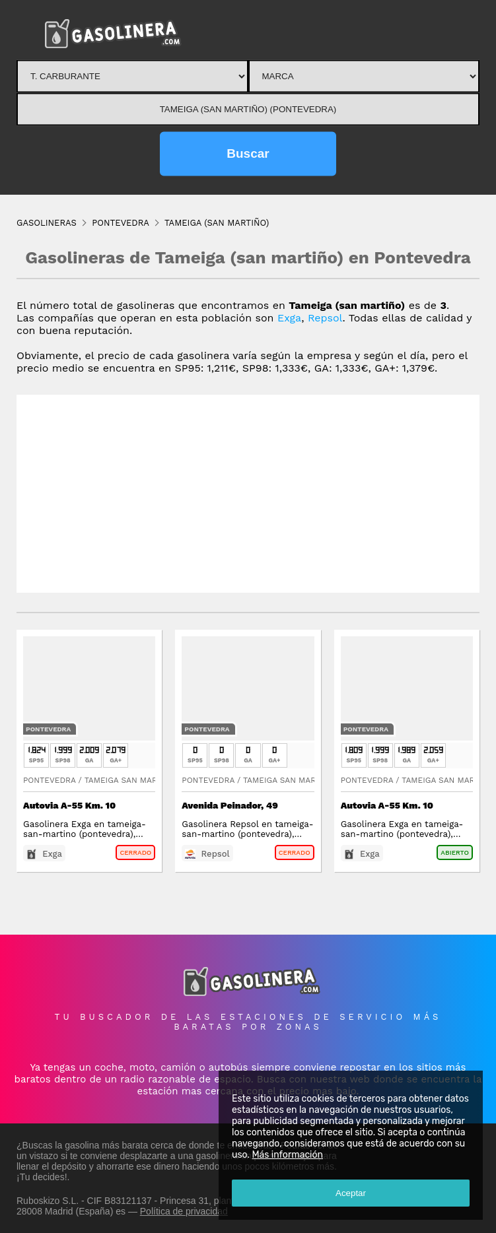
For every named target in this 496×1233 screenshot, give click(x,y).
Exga (289, 318)
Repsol (325, 318)
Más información (287, 1154)
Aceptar (351, 1193)
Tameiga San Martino (130, 780)
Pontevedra (48, 729)
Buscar (248, 153)
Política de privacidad (184, 1211)
